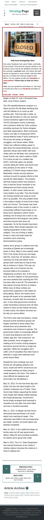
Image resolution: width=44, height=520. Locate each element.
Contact (22, 2)
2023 (27, 493)
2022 (32, 493)
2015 (32, 495)
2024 (22, 493)
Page (19, 13)
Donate (15, 95)
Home (7, 2)
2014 (37, 495)
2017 (22, 495)
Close (21, 95)
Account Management (28, 5)
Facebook (26, 89)
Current (11, 493)
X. (6, 91)
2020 (7, 495)
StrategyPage (21, 509)
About (13, 2)
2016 (27, 495)
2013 (6, 497)
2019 (12, 495)
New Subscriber (11, 5)
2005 (16, 497)
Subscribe (7, 95)
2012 (11, 497)
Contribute (32, 2)
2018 (17, 495)
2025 (17, 493)
